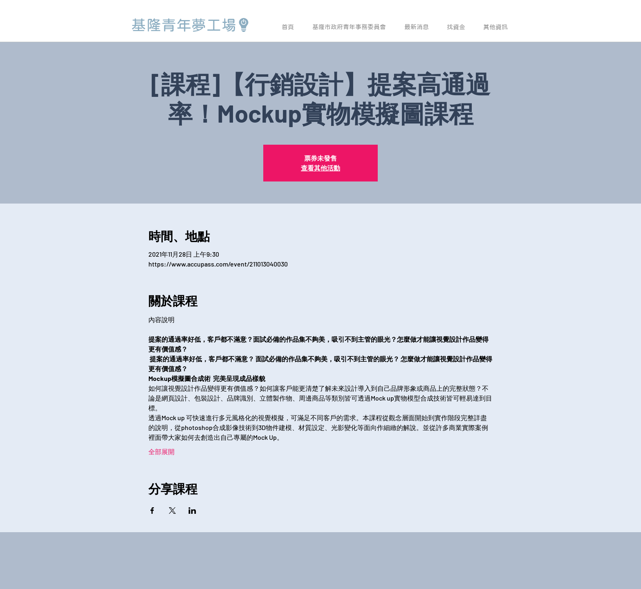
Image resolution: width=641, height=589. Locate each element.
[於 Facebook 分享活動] (152, 510)
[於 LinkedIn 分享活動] (192, 510)
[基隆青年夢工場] (190, 25)
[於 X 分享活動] (172, 510)
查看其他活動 (320, 168)
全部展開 (161, 451)
